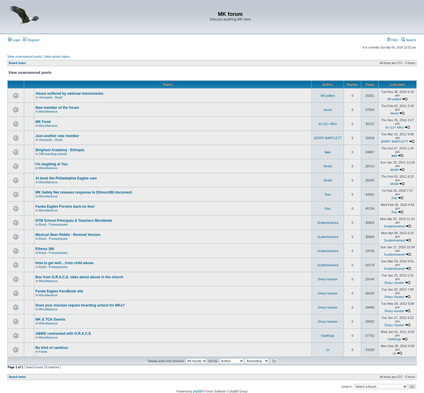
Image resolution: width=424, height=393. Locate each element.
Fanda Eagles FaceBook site (59, 291)
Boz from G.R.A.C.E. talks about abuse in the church (79, 277)
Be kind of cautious (51, 348)
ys (327, 350)
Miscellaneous (48, 111)
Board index (17, 63)
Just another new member (57, 136)
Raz (328, 194)
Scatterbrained (327, 222)
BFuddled (327, 95)
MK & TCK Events (50, 319)
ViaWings (327, 335)
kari (328, 152)
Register (31, 40)
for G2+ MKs (328, 124)
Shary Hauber (328, 279)
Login (14, 40)
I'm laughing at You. (51, 164)
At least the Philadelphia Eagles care (66, 178)
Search (408, 40)
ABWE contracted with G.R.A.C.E (63, 334)
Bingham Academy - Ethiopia (59, 150)
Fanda (43, 351)
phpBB (197, 391)
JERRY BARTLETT (328, 138)
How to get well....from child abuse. (64, 263)
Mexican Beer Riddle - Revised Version (67, 235)
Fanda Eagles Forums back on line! (65, 206)
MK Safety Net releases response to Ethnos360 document (83, 192)
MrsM (328, 166)
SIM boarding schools (53, 154)
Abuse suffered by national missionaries (69, 93)
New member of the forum (57, 108)
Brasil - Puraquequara (53, 224)
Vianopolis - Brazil (50, 97)
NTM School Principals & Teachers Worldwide (73, 221)
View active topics (57, 56)
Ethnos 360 (44, 249)
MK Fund (42, 122)
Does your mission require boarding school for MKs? (80, 305)
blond (328, 109)
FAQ (392, 40)
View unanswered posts (24, 56)
